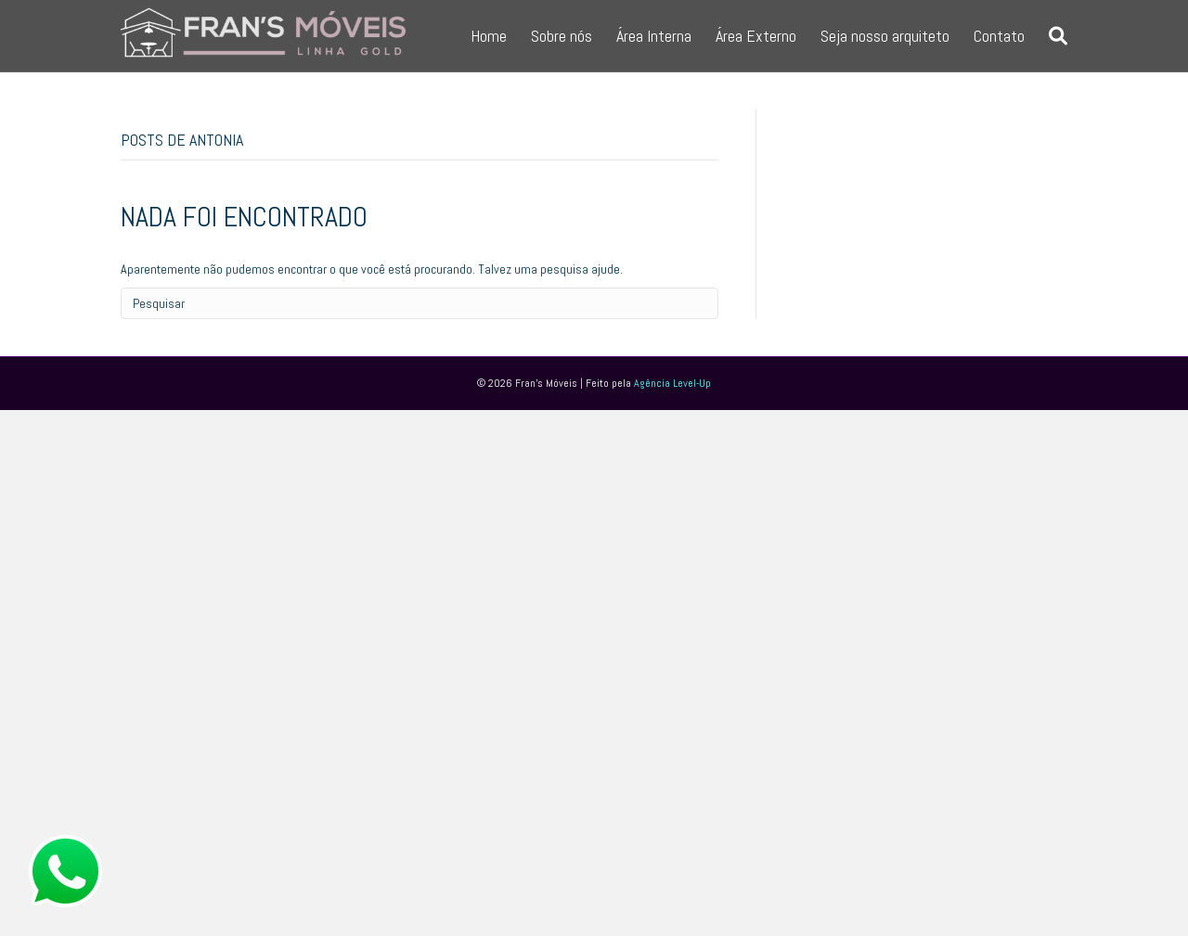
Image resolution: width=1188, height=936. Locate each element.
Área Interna (653, 35)
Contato (999, 35)
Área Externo (756, 35)
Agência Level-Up (672, 383)
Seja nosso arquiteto (884, 35)
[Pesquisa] (1052, 36)
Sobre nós (561, 35)
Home (489, 35)
